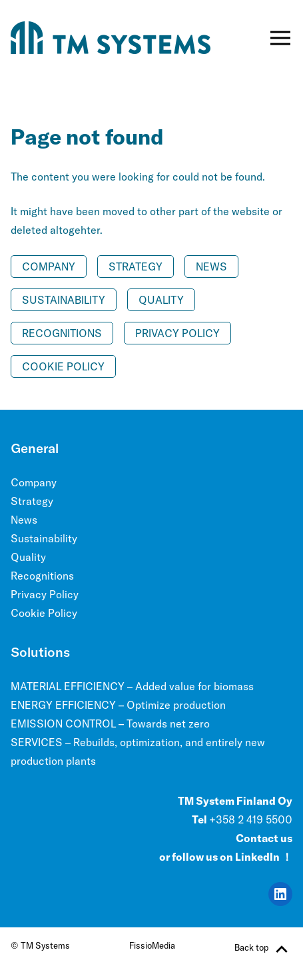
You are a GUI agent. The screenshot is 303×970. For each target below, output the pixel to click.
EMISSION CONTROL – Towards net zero (110, 723)
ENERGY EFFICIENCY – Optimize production (118, 705)
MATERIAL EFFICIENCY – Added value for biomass (132, 686)
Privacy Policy (177, 333)
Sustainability (63, 299)
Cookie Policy (63, 366)
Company (48, 266)
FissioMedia (152, 945)
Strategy (135, 266)
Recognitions (62, 333)
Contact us (264, 838)
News (211, 266)
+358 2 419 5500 (250, 819)
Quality (161, 299)
